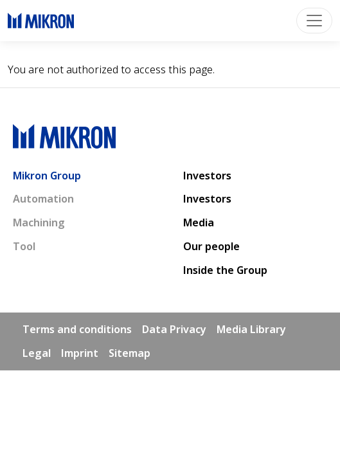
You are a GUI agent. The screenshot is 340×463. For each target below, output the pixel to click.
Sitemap (129, 353)
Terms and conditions (77, 329)
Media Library (251, 329)
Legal (36, 353)
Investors (207, 175)
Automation (43, 199)
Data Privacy (174, 329)
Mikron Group (47, 175)
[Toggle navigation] (314, 20)
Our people (211, 246)
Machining (39, 222)
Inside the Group (225, 270)
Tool (24, 246)
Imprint (79, 353)
